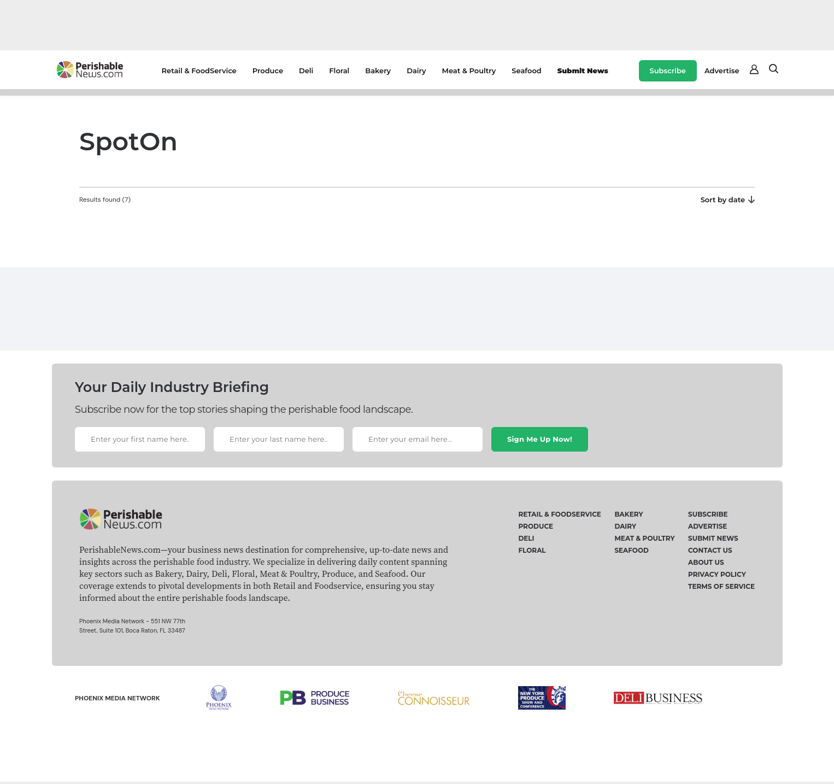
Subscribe (668, 70)
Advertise (721, 70)
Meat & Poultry (469, 70)
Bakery (378, 70)
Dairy (416, 70)
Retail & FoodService (199, 70)
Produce (267, 70)
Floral (339, 70)
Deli (306, 70)
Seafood (526, 70)
